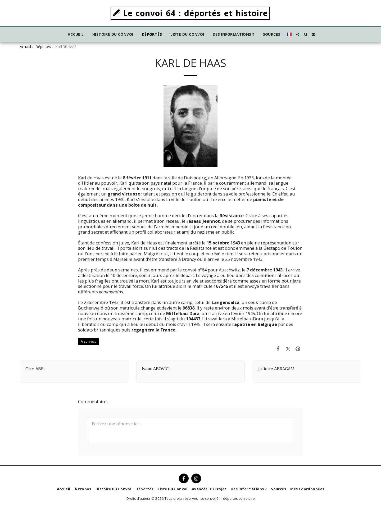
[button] (297, 34)
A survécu (89, 341)
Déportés (43, 46)
